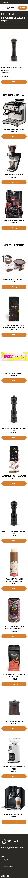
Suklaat (15, 25)
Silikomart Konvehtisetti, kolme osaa (14, 279)
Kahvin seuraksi (7, 25)
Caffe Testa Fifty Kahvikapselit (14, 220)
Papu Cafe (7, 860)
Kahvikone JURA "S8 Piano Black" (14, 815)
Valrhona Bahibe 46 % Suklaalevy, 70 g (14, 476)
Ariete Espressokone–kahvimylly (14, 129)
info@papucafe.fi (5, 2)
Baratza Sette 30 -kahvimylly (14, 175)
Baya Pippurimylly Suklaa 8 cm (14, 721)
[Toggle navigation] (3, 7)
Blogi (5, 869)
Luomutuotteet (8, 866)
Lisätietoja (14, 81)
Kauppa (22, 7)
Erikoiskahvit (7, 863)
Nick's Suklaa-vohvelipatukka (14, 373)
